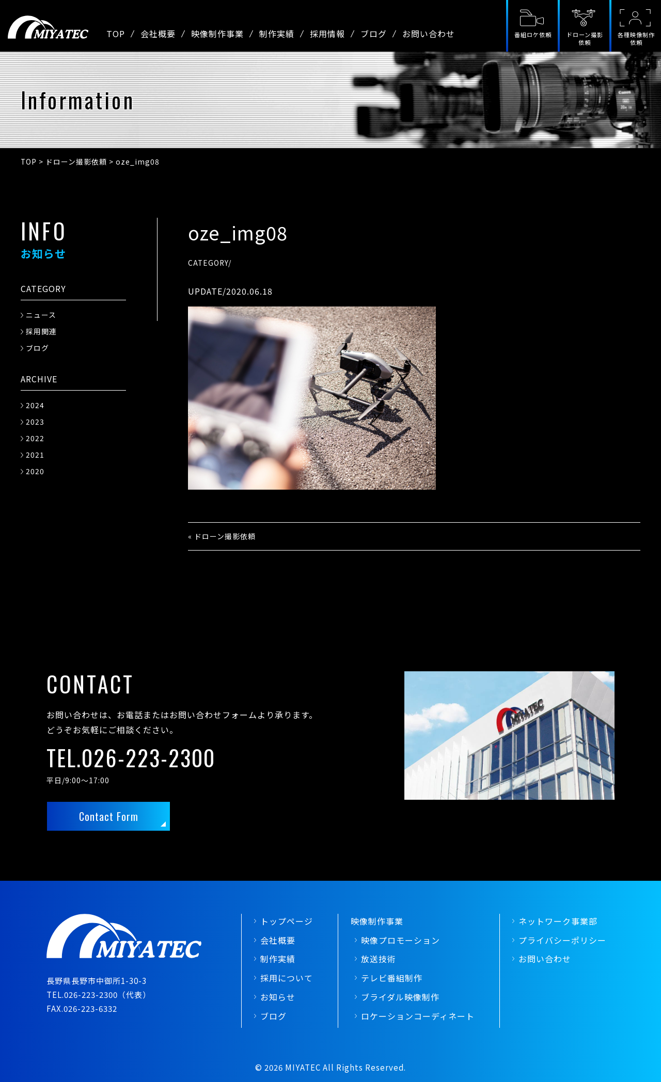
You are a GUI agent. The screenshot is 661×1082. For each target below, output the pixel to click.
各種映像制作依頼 (636, 38)
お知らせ (277, 997)
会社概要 (158, 33)
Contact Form (108, 816)
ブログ (373, 33)
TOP (115, 33)
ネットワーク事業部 (557, 921)
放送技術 (378, 958)
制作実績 (276, 33)
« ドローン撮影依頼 (222, 536)
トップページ (286, 921)
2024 (35, 405)
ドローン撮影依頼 (584, 38)
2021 (35, 454)
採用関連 (41, 331)
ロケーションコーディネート (418, 1016)
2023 (35, 421)
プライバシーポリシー (562, 940)
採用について (286, 978)
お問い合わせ (428, 33)
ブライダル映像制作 (400, 997)
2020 (35, 471)
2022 (35, 438)
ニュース (41, 315)
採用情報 (327, 33)
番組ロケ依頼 (533, 34)
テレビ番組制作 (391, 978)
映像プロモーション (400, 940)
